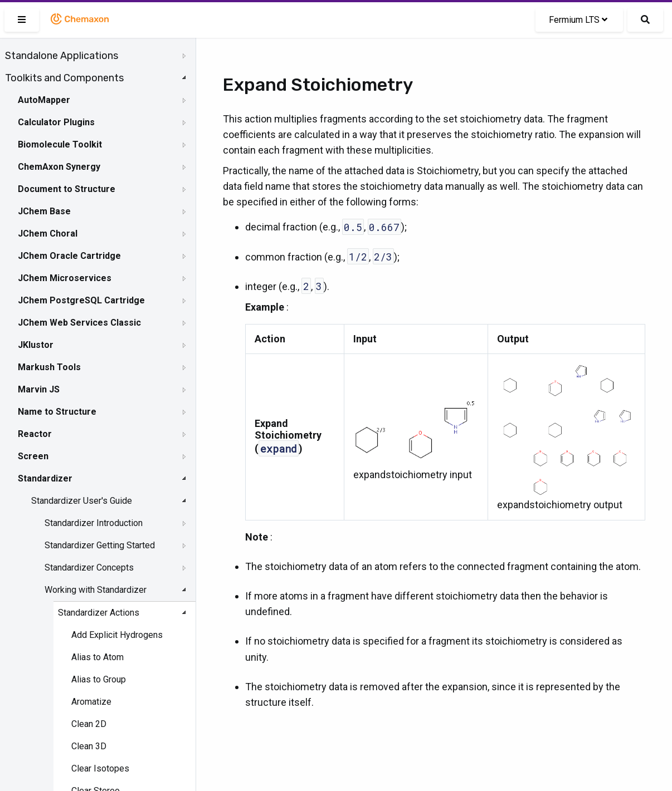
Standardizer (45, 478)
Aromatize (91, 701)
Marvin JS (39, 389)
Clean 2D (88, 724)
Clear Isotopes (100, 768)
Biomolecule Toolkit (60, 144)
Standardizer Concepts (89, 567)
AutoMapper (44, 100)
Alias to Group (98, 679)
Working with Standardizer (96, 589)
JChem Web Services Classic (79, 322)
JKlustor (35, 345)
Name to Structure (57, 411)
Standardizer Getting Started (100, 545)
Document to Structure (66, 189)
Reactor (35, 434)
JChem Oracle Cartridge (69, 255)
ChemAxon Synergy (59, 166)
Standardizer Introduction (94, 523)
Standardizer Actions (98, 612)
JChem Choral (47, 233)
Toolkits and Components (64, 78)
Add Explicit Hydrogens (117, 635)
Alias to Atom (97, 657)
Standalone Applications (61, 56)
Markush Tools (49, 367)
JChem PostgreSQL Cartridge (81, 300)
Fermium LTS (578, 19)
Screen (33, 456)
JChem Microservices (64, 278)
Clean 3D (88, 746)
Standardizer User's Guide (81, 500)
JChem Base (44, 211)
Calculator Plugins (56, 122)
